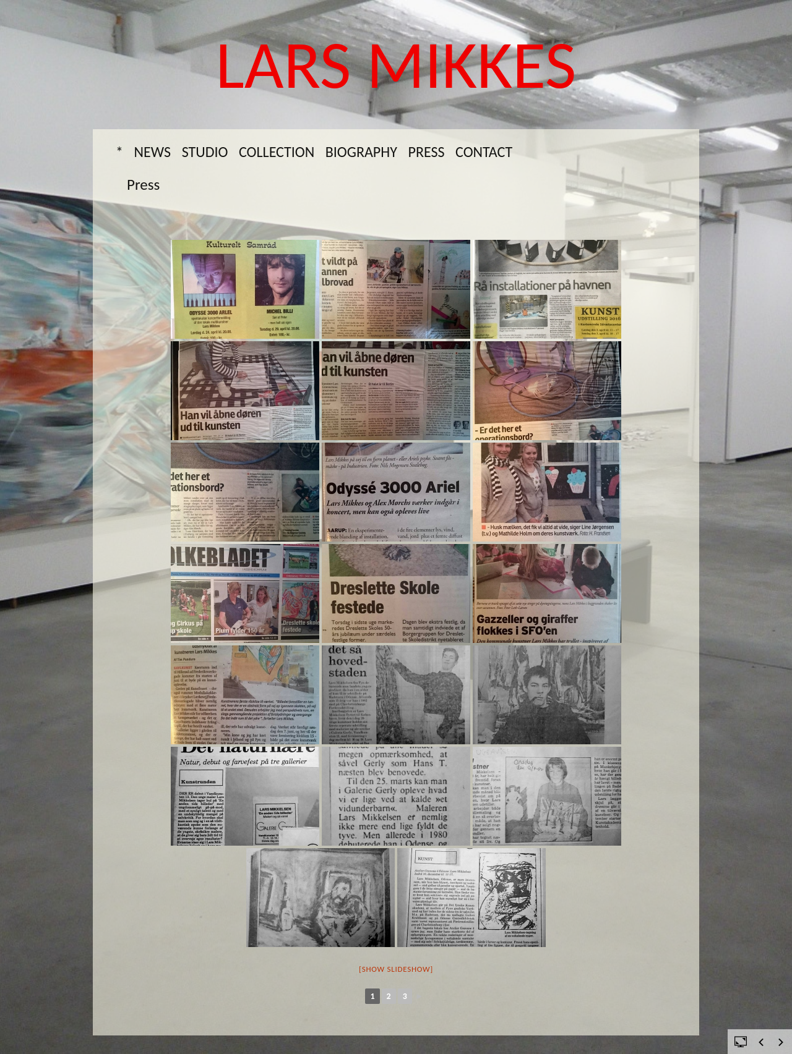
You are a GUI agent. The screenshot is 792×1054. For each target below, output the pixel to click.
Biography (361, 152)
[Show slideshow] (396, 969)
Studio (205, 152)
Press (426, 152)
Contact (483, 152)
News (152, 152)
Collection (276, 152)
